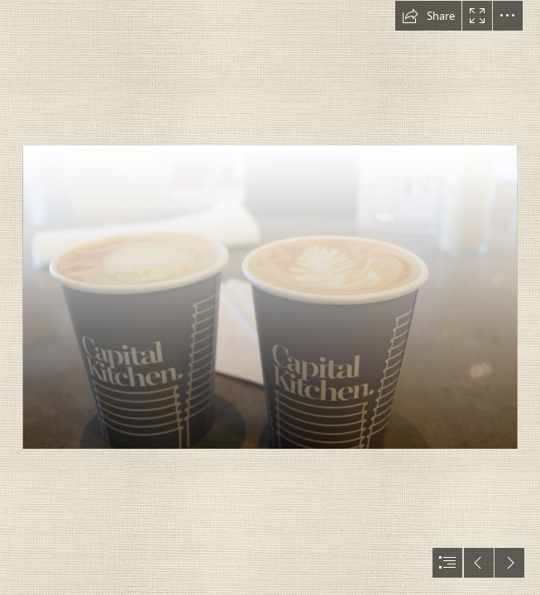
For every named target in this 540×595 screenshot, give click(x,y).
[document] (270, 297)
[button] (428, 16)
